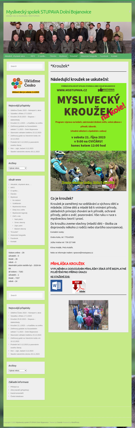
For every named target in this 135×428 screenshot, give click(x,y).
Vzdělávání (17, 203)
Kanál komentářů (17, 393)
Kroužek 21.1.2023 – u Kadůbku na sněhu (27, 123)
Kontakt (114, 56)
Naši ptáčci (19, 219)
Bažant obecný (20, 229)
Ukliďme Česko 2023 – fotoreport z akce (26, 110)
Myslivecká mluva (19, 207)
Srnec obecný (20, 222)
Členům (53, 56)
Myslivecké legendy (20, 213)
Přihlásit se (15, 387)
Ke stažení (17, 200)
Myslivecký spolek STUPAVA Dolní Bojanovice (48, 11)
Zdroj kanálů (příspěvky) (20, 390)
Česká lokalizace (17, 396)
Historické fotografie (89, 56)
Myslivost (63, 56)
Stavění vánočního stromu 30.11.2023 (25, 152)
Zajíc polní (18, 226)
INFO (33, 56)
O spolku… (42, 56)
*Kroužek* (74, 56)
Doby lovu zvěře (19, 210)
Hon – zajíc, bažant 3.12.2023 (22, 148)
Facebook (104, 56)
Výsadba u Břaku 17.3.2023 (21, 114)
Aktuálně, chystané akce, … (16, 56)
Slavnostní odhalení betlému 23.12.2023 (26, 133)
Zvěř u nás (17, 216)
